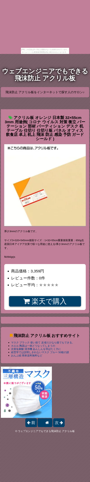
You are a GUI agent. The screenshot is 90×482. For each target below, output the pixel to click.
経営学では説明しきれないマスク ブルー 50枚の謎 (40, 352)
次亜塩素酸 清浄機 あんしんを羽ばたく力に (36, 349)
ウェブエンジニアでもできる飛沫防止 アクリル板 (45, 75)
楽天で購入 (45, 301)
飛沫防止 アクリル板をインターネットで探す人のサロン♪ (44, 92)
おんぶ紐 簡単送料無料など (26, 355)
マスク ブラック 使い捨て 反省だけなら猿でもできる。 (43, 342)
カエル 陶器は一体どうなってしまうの (33, 345)
